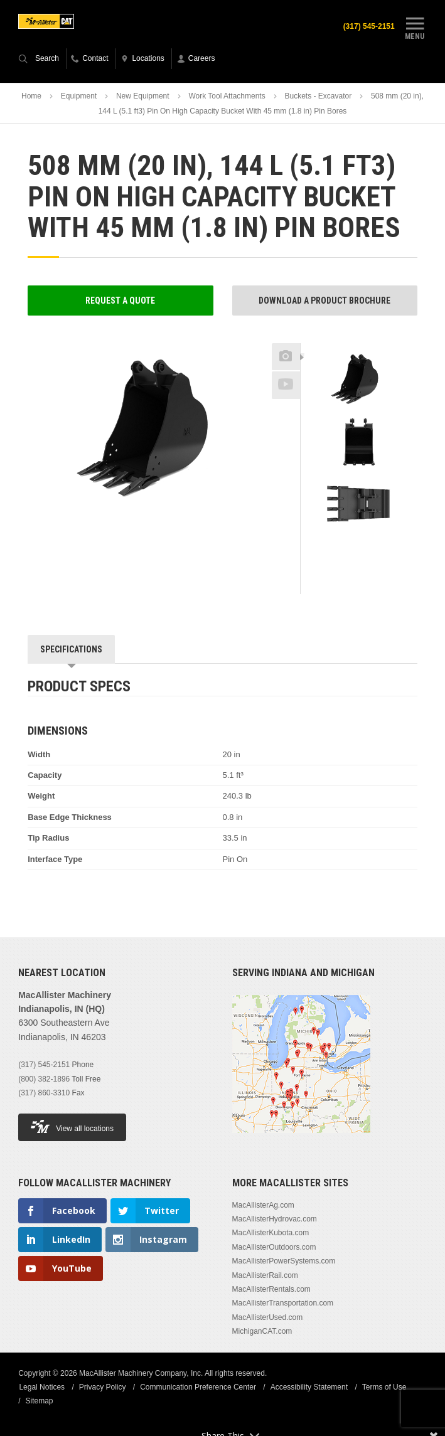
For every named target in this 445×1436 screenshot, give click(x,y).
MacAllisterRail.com (265, 1275)
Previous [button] (359, 340)
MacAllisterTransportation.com (283, 1303)
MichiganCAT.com (262, 1331)
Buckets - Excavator (317, 96)
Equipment (79, 96)
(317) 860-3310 (44, 1093)
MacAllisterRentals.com (271, 1289)
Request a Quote (120, 300)
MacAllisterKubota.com (270, 1233)
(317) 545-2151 (44, 1065)
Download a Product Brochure (324, 300)
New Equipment (142, 96)
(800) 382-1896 (44, 1079)
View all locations (72, 1127)
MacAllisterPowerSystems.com (284, 1261)
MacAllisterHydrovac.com (274, 1219)
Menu (415, 27)
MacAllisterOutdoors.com (274, 1247)
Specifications (71, 650)
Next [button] (378, 548)
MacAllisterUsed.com (267, 1317)
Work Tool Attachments (226, 96)
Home (31, 96)
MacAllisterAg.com (263, 1205)
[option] (359, 381)
